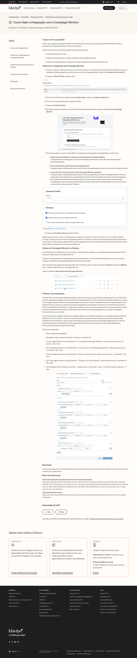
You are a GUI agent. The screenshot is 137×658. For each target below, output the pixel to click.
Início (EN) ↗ (12, 1)
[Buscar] (118, 2)
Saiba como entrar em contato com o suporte (106, 519)
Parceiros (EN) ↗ (47, 1)
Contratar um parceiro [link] (62, 573)
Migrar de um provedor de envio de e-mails (59, 17)
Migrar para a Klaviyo (37, 17)
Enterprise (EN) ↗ (35, 1)
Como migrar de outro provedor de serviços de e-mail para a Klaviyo (67, 479)
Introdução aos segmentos (52, 492)
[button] (85, 87)
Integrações (25, 17)
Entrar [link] (96, 573)
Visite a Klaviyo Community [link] (24, 573)
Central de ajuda (22, 1)
